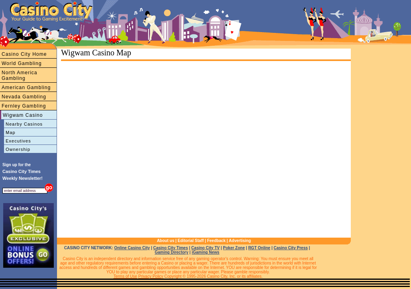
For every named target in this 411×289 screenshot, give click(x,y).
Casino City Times (170, 248)
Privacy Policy (150, 276)
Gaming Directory (171, 252)
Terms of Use (125, 276)
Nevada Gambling (24, 97)
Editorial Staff (191, 240)
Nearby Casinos (24, 124)
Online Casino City (132, 248)
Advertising (240, 240)
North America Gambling (19, 75)
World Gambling (22, 63)
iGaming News (206, 252)
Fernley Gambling (24, 106)
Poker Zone (234, 248)
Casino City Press (291, 248)
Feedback (216, 240)
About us (165, 240)
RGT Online (259, 248)
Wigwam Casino (23, 115)
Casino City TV (205, 248)
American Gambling (26, 87)
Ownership (18, 149)
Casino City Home (24, 54)
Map (10, 132)
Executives (18, 140)
